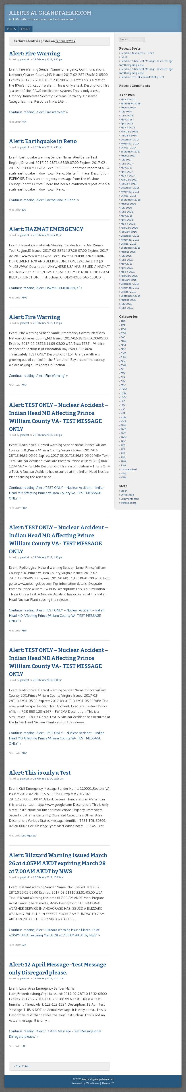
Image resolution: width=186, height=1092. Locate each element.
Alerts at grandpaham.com (50, 13)
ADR (123, 321)
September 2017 (130, 151)
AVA (123, 325)
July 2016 (126, 207)
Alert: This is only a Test (40, 773)
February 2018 (129, 131)
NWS (123, 421)
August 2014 (128, 299)
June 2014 (127, 307)
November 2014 (130, 287)
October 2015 (128, 243)
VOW (123, 473)
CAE (123, 337)
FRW (24, 121)
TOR (123, 457)
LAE (23, 1046)
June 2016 (127, 211)
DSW (123, 357)
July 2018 (126, 111)
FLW (123, 381)
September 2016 (131, 199)
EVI (122, 369)
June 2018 (127, 115)
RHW (24, 507)
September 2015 (131, 247)
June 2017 (127, 163)
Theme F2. (108, 1083)
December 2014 (130, 283)
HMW (24, 297)
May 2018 (127, 119)
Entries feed (127, 494)
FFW (123, 373)
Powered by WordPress (85, 1083)
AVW (123, 329)
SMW (123, 437)
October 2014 (128, 291)
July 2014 (126, 303)
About (25, 29)
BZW (24, 944)
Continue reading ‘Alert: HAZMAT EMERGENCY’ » (45, 288)
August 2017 (128, 155)
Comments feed (130, 498)
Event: (124, 57)
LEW (123, 405)
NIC (123, 409)
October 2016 (128, 195)
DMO (123, 353)
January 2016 (129, 231)
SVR (123, 445)
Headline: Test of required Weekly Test (142, 77)
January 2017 (128, 183)
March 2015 (128, 271)
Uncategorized (29, 835)
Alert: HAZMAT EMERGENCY (46, 229)
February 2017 (129, 179)
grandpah (24, 59)
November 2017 (130, 143)
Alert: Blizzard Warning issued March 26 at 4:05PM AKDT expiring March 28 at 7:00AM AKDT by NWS (58, 863)
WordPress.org (128, 502)
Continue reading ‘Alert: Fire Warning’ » (38, 112)
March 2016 (128, 223)
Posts (11, 29)
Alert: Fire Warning (34, 54)
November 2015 (130, 239)
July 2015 (126, 255)
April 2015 (127, 267)
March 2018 (128, 127)
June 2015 (127, 259)
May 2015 (126, 263)
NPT (123, 413)
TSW (123, 465)
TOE (123, 453)
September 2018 (131, 103)
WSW (123, 477)
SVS (123, 449)
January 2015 (129, 279)
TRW (123, 461)
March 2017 (128, 175)
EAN (123, 361)
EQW (24, 209)
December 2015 (130, 235)
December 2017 (130, 139)
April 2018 (127, 123)
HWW (123, 397)
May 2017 (126, 167)
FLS (123, 377)
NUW (123, 417)
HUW (123, 393)
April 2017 (127, 171)
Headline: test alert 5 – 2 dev (137, 53)
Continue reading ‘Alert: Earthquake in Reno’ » (44, 200)
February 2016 (129, 227)
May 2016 (127, 215)
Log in (124, 490)
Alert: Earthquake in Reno (43, 141)
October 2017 (128, 147)
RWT (123, 433)
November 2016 (130, 191)
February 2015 (129, 275)
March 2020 (128, 99)
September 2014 (131, 295)
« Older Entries (22, 1066)
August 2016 (128, 203)
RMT (123, 429)
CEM (123, 345)
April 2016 (127, 219)
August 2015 (128, 251)
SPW (123, 441)
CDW (123, 341)
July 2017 (126, 159)
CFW (123, 349)
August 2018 (128, 107)
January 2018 (129, 135)
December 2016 (130, 187)
